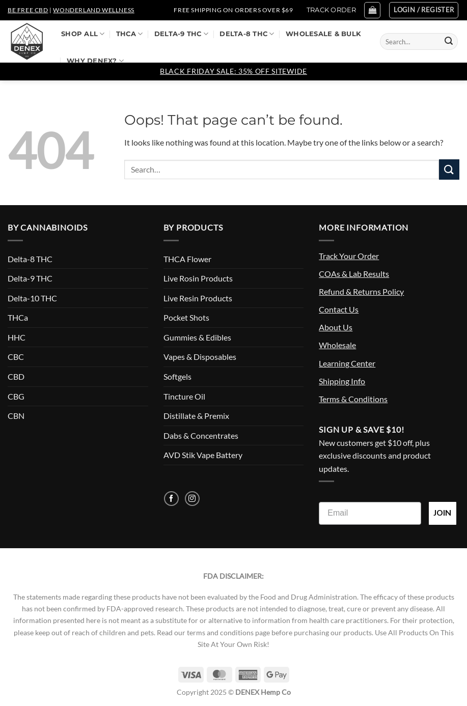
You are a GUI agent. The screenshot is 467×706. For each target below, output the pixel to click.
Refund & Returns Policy (361, 291)
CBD (16, 376)
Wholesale (337, 345)
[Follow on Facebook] (171, 498)
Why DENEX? (95, 61)
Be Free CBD (28, 10)
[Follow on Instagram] (192, 498)
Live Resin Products (197, 298)
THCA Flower (187, 259)
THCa (129, 34)
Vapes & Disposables (199, 356)
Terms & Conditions (353, 399)
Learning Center (347, 363)
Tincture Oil (184, 396)
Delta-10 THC (32, 298)
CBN (16, 415)
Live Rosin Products (198, 278)
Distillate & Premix (196, 415)
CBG (16, 396)
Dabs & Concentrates (200, 435)
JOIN (442, 513)
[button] (372, 10)
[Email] (370, 513)
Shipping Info (342, 381)
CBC (16, 356)
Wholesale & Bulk (323, 34)
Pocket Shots (186, 317)
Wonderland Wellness (93, 10)
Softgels (177, 376)
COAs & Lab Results (354, 273)
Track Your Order (349, 256)
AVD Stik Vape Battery (202, 455)
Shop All (83, 34)
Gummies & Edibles (197, 337)
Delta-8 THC (246, 34)
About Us (335, 327)
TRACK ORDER (331, 10)
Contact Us (339, 309)
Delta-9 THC (181, 34)
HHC (16, 337)
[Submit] (448, 41)
